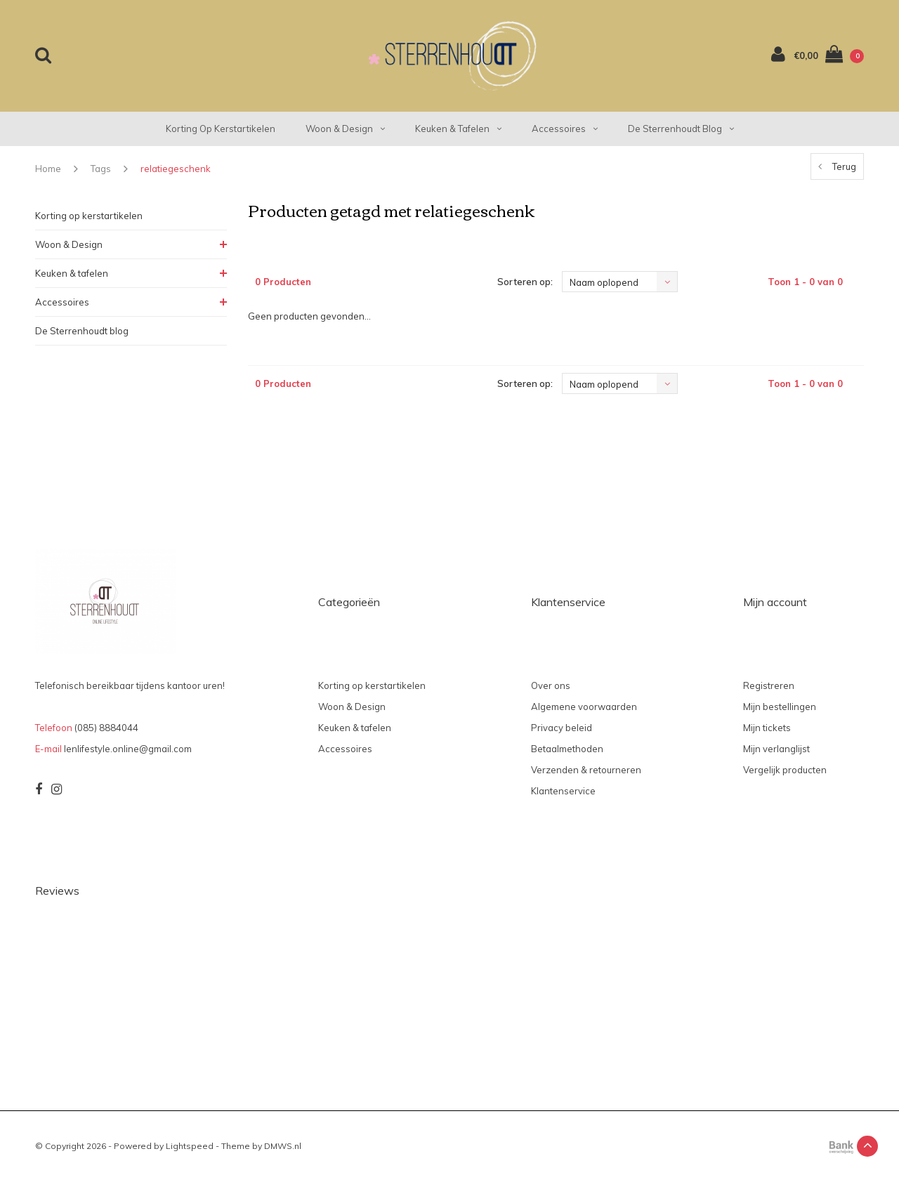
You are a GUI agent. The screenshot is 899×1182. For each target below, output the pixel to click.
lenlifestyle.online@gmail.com (128, 748)
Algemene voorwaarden (584, 706)
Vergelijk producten (785, 769)
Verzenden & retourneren (586, 769)
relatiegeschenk (175, 168)
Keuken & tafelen (458, 128)
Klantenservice (563, 790)
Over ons (550, 685)
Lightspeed (190, 1146)
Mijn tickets (767, 727)
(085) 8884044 (106, 727)
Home (48, 168)
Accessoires (565, 128)
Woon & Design (345, 128)
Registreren (768, 685)
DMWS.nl (282, 1146)
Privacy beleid (561, 727)
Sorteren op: (525, 281)
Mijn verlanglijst (776, 748)
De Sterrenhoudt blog (681, 128)
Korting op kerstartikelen (220, 128)
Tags (101, 168)
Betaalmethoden (567, 748)
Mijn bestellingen (779, 706)
